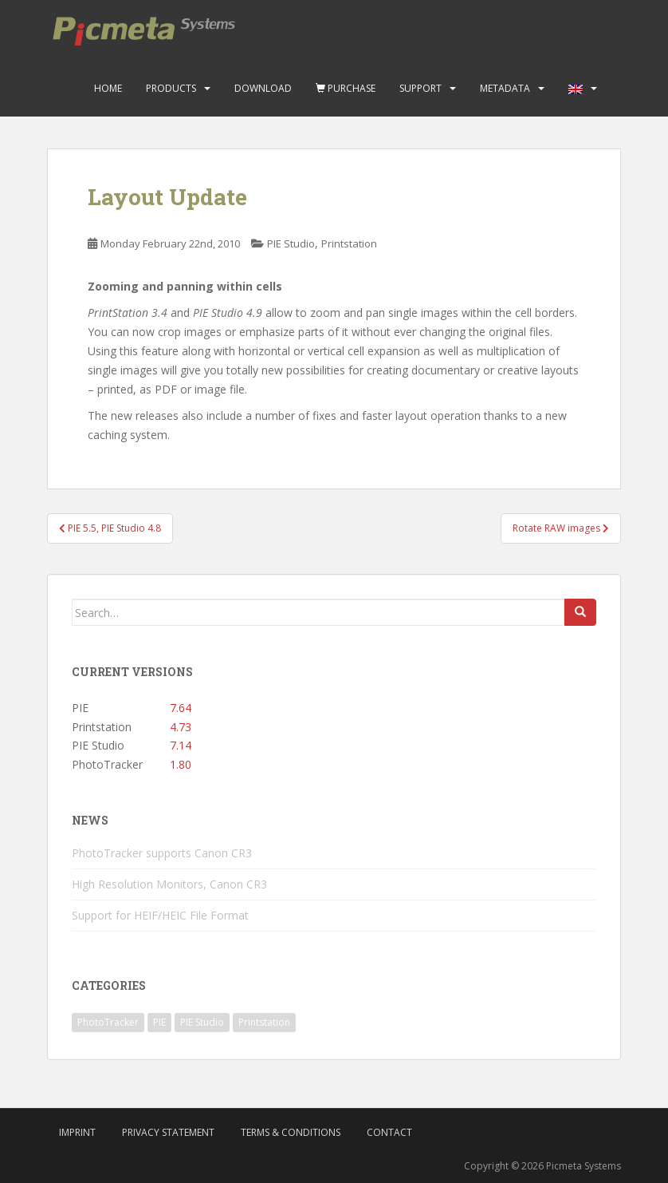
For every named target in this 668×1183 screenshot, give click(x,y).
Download (263, 88)
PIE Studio (291, 243)
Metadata (505, 88)
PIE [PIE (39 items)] (159, 1022)
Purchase (345, 88)
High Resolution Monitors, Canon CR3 (169, 884)
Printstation (349, 243)
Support (420, 88)
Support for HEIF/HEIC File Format (160, 915)
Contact (389, 1132)
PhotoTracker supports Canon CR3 (162, 853)
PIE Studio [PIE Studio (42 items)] (202, 1022)
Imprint (77, 1132)
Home (108, 88)
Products (171, 88)
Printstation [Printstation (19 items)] (264, 1022)
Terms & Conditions (290, 1132)
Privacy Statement (168, 1132)
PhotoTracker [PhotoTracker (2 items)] (108, 1022)
